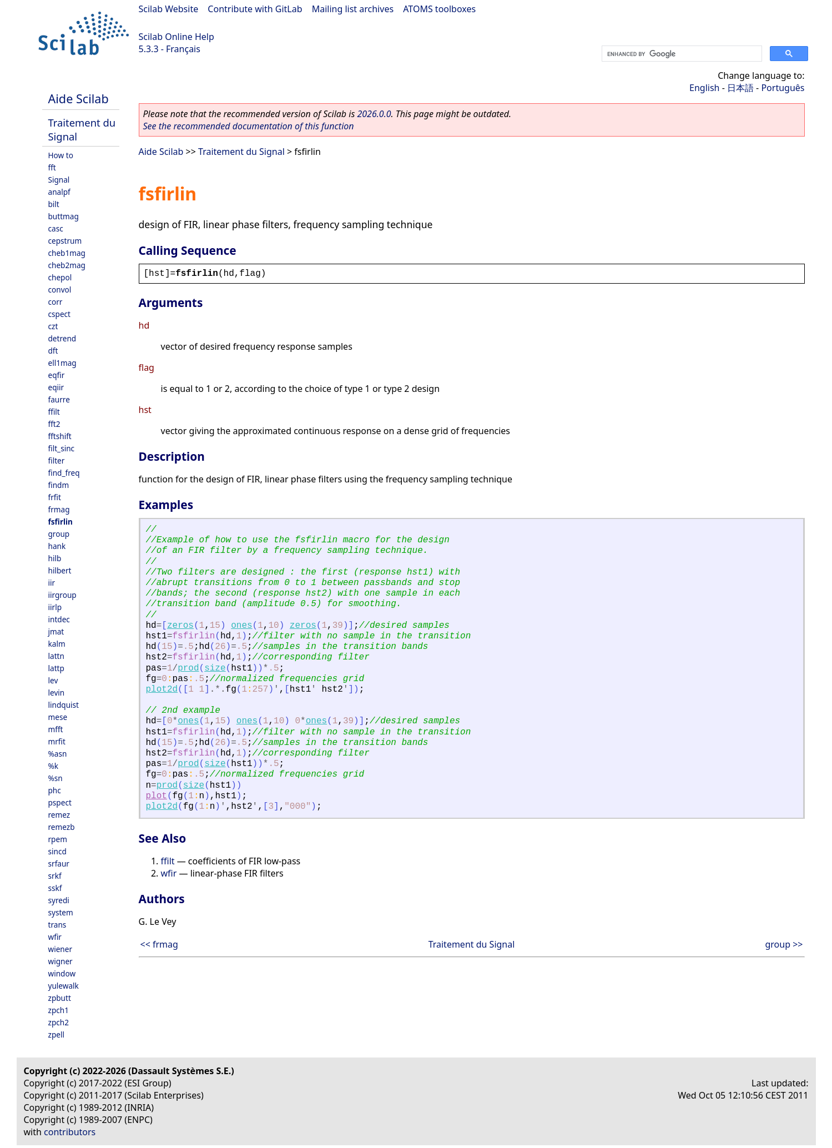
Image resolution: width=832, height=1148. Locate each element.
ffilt (54, 411)
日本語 (740, 88)
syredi (58, 900)
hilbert (60, 570)
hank (57, 546)
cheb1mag (66, 253)
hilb (55, 558)
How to (60, 155)
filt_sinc (61, 448)
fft (52, 167)
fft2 (54, 424)
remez (59, 814)
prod (188, 668)
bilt (53, 204)
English (704, 88)
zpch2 (58, 1022)
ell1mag (62, 363)
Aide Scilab (78, 98)
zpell (56, 1034)
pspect (60, 802)
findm (58, 485)
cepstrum (65, 240)
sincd (57, 851)
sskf (55, 888)
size (214, 668)
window (62, 973)
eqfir (56, 375)
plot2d (162, 689)
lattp (56, 668)
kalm (56, 643)
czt (53, 326)
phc (54, 790)
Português (782, 88)
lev (53, 680)
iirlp (55, 607)
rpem (57, 839)
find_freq (64, 472)
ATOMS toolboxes (439, 9)
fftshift (60, 436)
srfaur (58, 863)
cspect (59, 314)
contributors (69, 1132)
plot (156, 796)
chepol (60, 277)
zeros (180, 626)
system (60, 912)
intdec (59, 619)
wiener (60, 949)
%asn (57, 753)
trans (57, 924)
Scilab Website (169, 9)
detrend (62, 338)
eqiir (56, 387)
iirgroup (62, 595)
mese (58, 717)
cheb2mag (66, 265)
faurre (59, 399)
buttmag (63, 216)
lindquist (63, 704)
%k (53, 766)
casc (55, 228)
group (59, 533)
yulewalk (63, 985)
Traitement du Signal (241, 151)
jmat (56, 631)
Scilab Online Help (176, 37)
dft (53, 350)
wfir (55, 937)
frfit (54, 497)
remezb (61, 827)
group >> (784, 944)
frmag (59, 509)
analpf (59, 192)
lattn (56, 656)
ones (241, 626)
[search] (680, 54)
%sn (55, 778)
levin (56, 692)
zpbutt (59, 998)
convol (60, 289)
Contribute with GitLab (255, 9)
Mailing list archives (353, 9)
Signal (59, 179)
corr (55, 301)
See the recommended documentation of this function (248, 126)
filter (56, 460)
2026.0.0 (374, 114)
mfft (55, 729)
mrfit (56, 741)
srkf (55, 875)
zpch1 (58, 1010)
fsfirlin (60, 521)
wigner (60, 961)
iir (52, 582)
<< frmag (159, 944)
